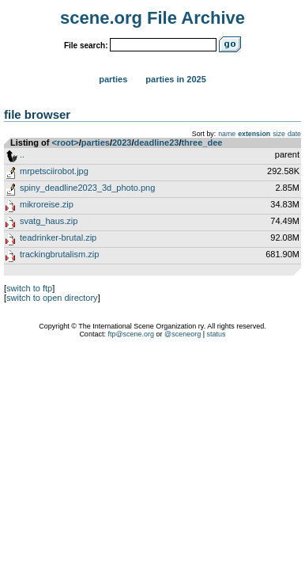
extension (254, 134)
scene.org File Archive (152, 18)
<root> (65, 142)
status (216, 334)
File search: (86, 45)
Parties (113, 79)
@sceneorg (182, 334)
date (294, 134)
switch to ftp (29, 288)
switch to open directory (52, 297)
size (279, 134)
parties (95, 142)
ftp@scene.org (130, 334)
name (226, 134)
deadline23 (156, 142)
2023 (121, 142)
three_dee (201, 142)
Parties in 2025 (175, 79)
